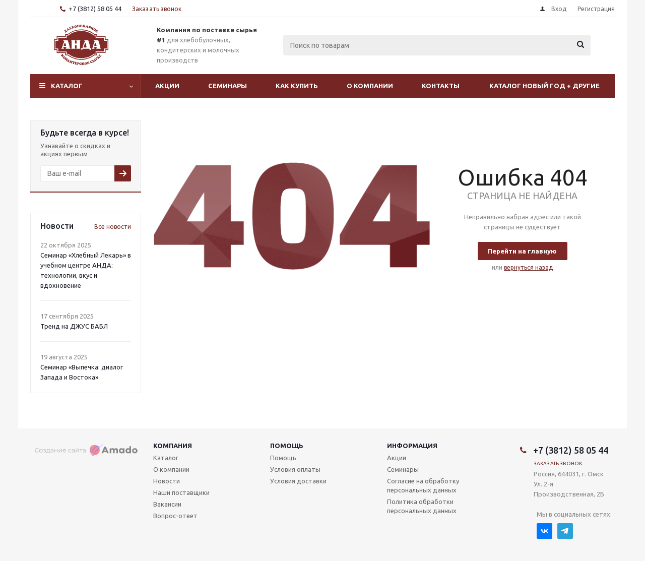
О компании (370, 85)
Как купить (297, 85)
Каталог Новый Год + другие (544, 85)
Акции (167, 85)
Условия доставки (298, 480)
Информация (412, 445)
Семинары (227, 85)
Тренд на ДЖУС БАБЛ (74, 326)
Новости (166, 480)
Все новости (112, 226)
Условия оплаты (295, 469)
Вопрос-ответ (175, 515)
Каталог (67, 85)
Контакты (441, 85)
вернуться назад (528, 267)
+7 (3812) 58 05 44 (95, 8)
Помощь (286, 445)
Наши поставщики (181, 492)
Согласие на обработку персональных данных (423, 485)
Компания (172, 445)
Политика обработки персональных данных (422, 506)
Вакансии (167, 504)
